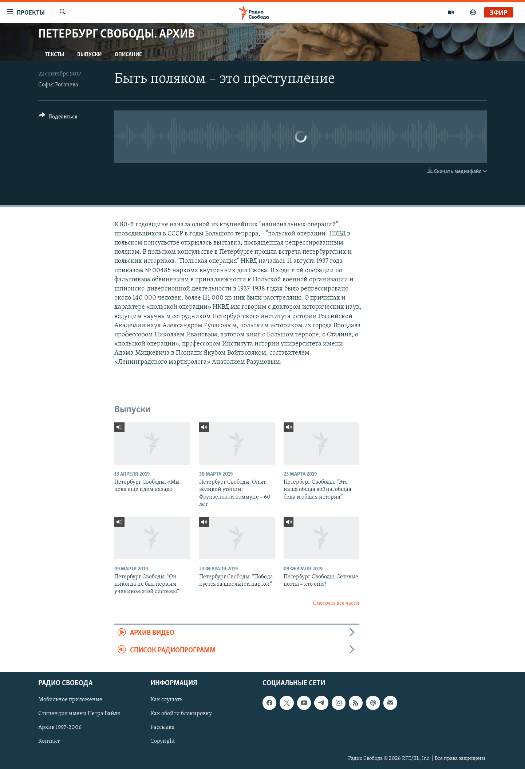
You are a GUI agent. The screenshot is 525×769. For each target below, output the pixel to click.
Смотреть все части (336, 603)
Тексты (54, 55)
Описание (128, 55)
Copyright (162, 742)
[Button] (58, 117)
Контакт (49, 742)
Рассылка (162, 727)
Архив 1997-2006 (60, 727)
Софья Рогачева (58, 85)
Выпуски (89, 55)
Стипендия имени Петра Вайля (79, 714)
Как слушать (166, 700)
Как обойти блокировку (181, 714)
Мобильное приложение (70, 700)
